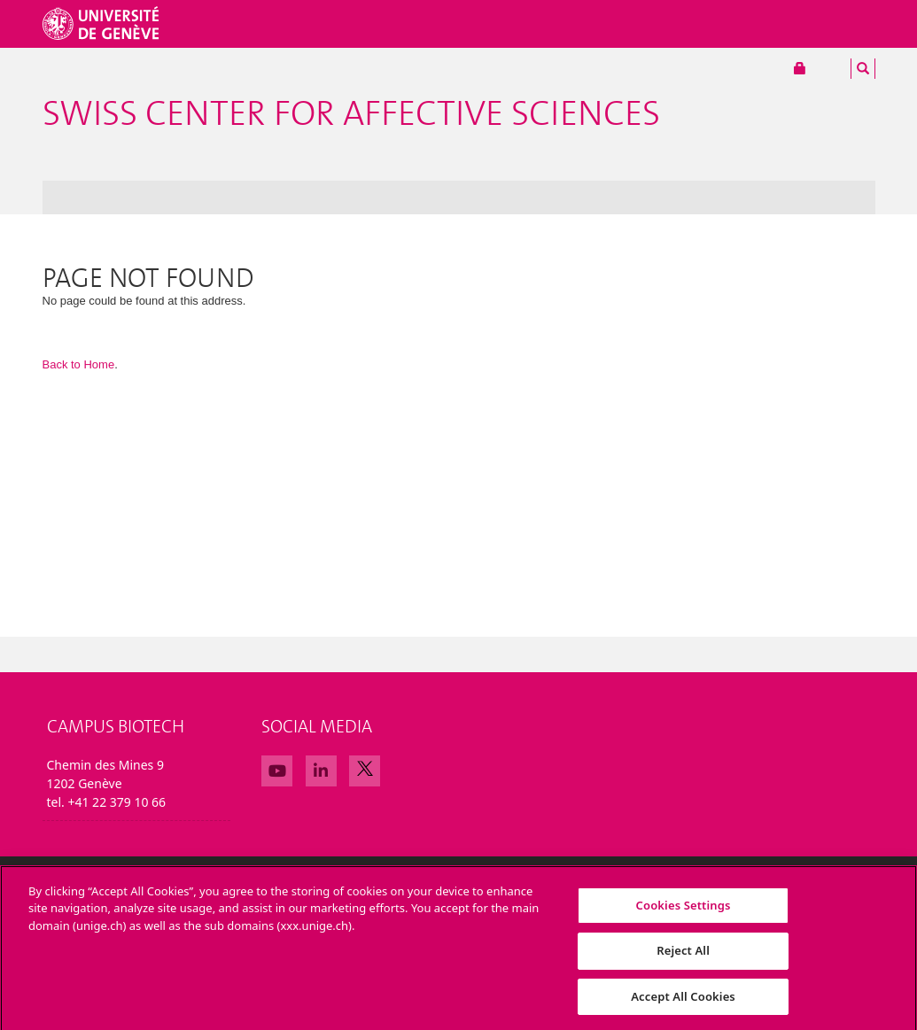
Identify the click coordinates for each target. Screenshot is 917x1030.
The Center (131, 197)
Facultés (514, 24)
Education (272, 197)
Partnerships (350, 197)
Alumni (842, 24)
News (67, 197)
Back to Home (79, 364)
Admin (547, 197)
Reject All (683, 956)
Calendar (425, 197)
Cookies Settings (683, 910)
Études (581, 24)
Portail (820, 68)
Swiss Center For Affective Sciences (351, 113)
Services (773, 24)
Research (203, 197)
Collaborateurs (675, 24)
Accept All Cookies (683, 1002)
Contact (489, 197)
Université (433, 24)
